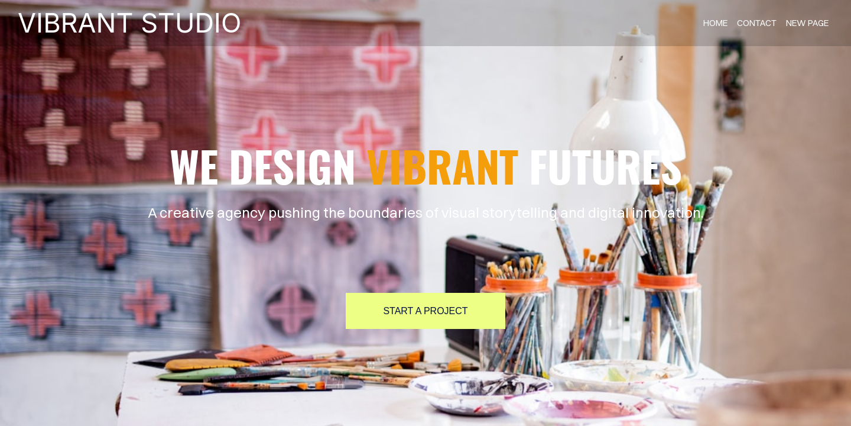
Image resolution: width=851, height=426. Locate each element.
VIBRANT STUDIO (129, 23)
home (715, 22)
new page (807, 22)
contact (757, 22)
